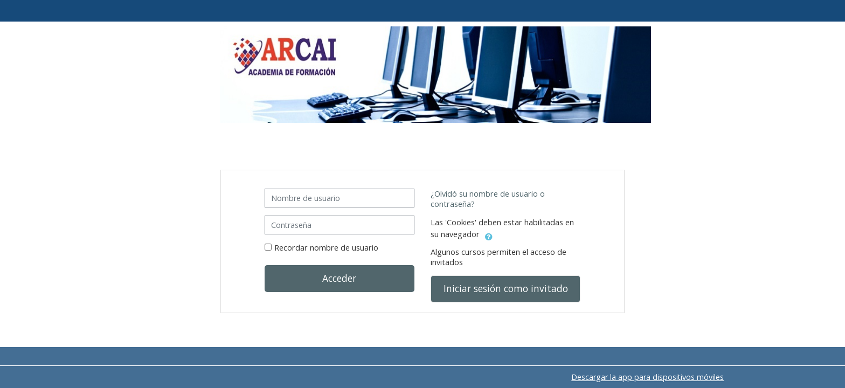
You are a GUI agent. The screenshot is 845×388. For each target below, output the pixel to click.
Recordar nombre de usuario (326, 247)
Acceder (339, 278)
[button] (488, 234)
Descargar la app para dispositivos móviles (647, 377)
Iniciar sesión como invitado (506, 288)
